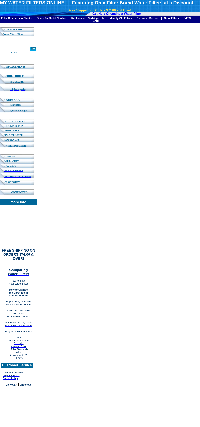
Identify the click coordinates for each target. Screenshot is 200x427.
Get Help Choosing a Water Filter (116, 13)
